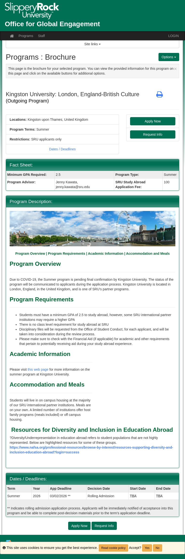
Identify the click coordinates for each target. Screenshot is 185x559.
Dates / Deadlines (62, 149)
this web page (38, 369)
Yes (147, 548)
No (157, 548)
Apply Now (153, 121)
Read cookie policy (113, 548)
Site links (92, 44)
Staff (41, 36)
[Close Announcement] (175, 68)
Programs (26, 36)
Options (169, 57)
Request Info (152, 134)
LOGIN (173, 36)
